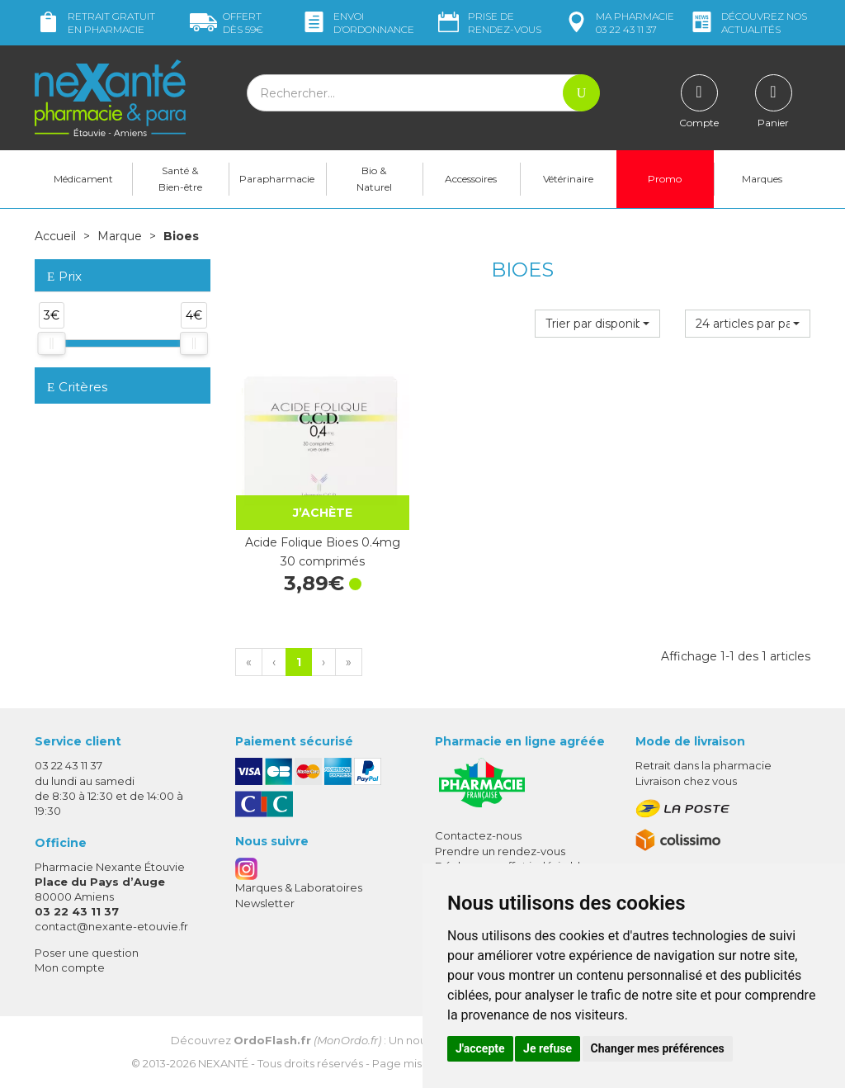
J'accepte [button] (480, 1048)
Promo (665, 179)
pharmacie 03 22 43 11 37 (618, 22)
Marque (119, 236)
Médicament (83, 179)
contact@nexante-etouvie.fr (111, 926)
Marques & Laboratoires (298, 887)
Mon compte (70, 967)
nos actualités (747, 22)
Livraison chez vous (686, 781)
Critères (77, 386)
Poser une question (87, 952)
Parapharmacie (276, 179)
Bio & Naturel (374, 178)
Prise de (488, 22)
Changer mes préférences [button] (658, 1048)
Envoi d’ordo (357, 22)
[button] (597, 324)
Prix (64, 277)
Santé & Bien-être (180, 178)
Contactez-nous (478, 835)
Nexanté (223, 1063)
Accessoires (471, 179)
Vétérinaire (568, 179)
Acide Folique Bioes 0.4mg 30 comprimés (322, 551)
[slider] (51, 343)
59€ (226, 22)
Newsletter (265, 903)
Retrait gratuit (95, 22)
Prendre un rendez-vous (500, 851)
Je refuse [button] (547, 1048)
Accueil (55, 236)
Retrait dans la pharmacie (703, 765)
